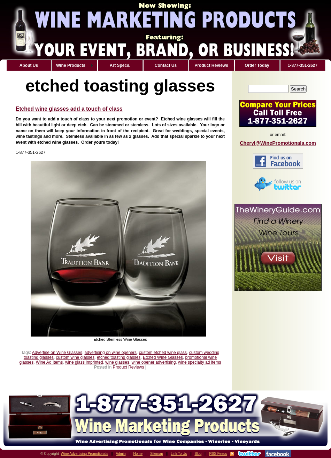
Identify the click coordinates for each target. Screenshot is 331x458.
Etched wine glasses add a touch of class (69, 109)
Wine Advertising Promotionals (84, 454)
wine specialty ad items (199, 362)
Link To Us (179, 454)
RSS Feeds (218, 454)
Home (138, 454)
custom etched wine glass (163, 352)
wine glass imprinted (84, 362)
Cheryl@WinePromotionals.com (278, 143)
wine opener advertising (154, 362)
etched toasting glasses (118, 357)
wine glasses (117, 362)
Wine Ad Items (49, 362)
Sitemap (156, 454)
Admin (120, 454)
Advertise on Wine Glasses (57, 352)
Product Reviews (128, 367)
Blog (197, 454)
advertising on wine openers (111, 352)
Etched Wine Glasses (163, 357)
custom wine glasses (75, 357)
